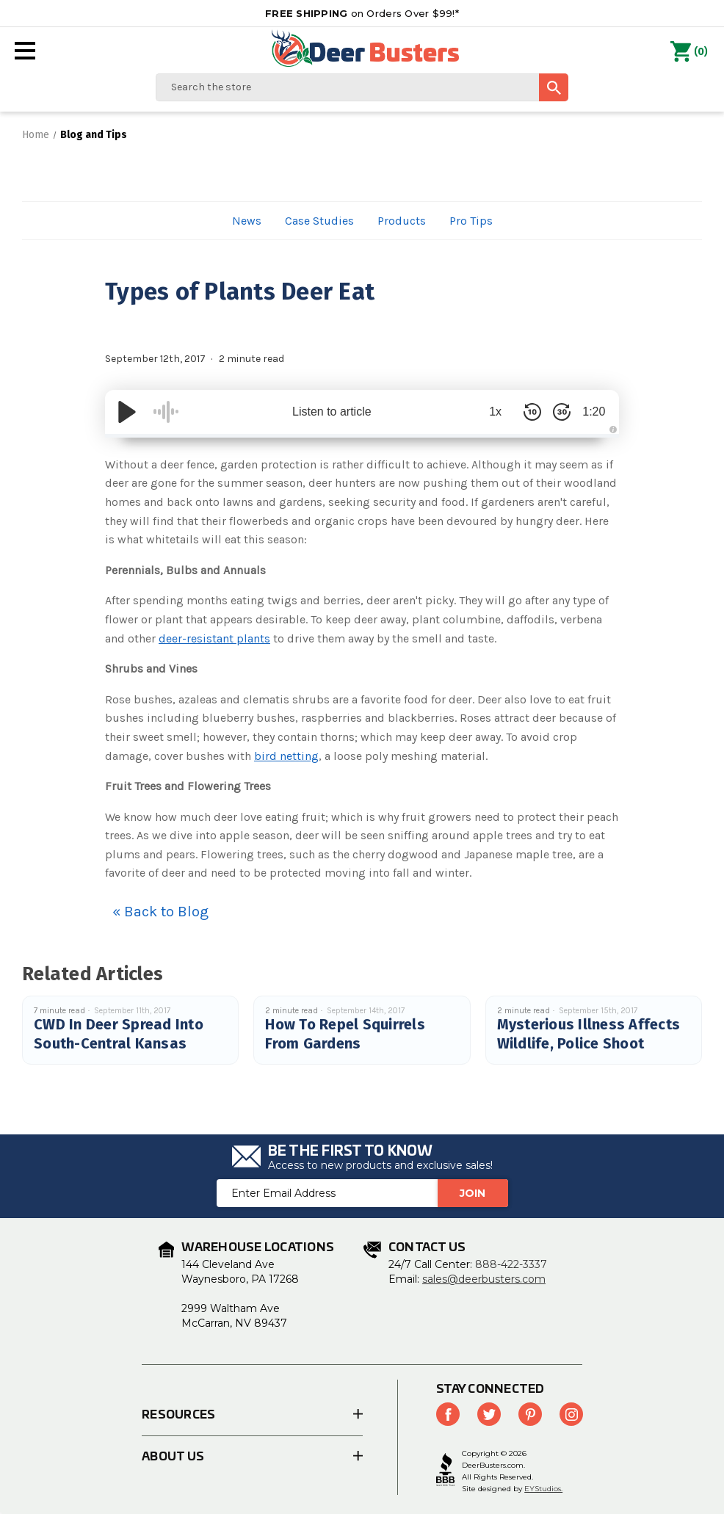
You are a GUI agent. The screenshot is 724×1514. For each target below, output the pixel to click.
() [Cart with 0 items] (689, 52)
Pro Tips (471, 221)
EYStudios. (543, 1488)
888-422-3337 (511, 1264)
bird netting (286, 756)
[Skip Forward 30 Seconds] (553, 412)
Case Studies (319, 221)
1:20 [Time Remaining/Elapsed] (589, 411)
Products (401, 221)
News (246, 221)
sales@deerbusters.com (484, 1279)
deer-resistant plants (214, 638)
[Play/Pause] (127, 412)
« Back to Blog (160, 911)
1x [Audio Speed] (487, 411)
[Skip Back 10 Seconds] (523, 412)
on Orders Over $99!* (362, 13)
